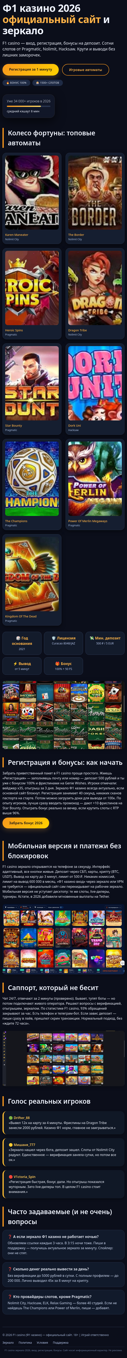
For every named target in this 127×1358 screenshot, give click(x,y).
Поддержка (60, 1343)
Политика (25, 1343)
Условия (42, 1343)
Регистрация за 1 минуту (30, 69)
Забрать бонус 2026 (26, 823)
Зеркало (8, 1343)
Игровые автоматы (85, 69)
